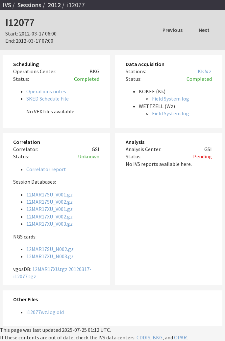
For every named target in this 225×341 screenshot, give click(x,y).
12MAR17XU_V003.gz (49, 223)
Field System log (170, 98)
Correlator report (46, 169)
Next (204, 30)
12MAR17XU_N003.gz (50, 256)
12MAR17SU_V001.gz (49, 194)
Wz (208, 71)
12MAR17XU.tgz (49, 269)
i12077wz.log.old (45, 312)
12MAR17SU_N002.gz (50, 249)
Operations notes (46, 91)
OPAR (180, 337)
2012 (54, 5)
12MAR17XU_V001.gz (49, 209)
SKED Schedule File (47, 98)
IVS (7, 5)
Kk (201, 71)
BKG (157, 337)
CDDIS (143, 337)
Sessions (29, 5)
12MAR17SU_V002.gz (49, 201)
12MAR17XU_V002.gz (49, 216)
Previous (172, 30)
